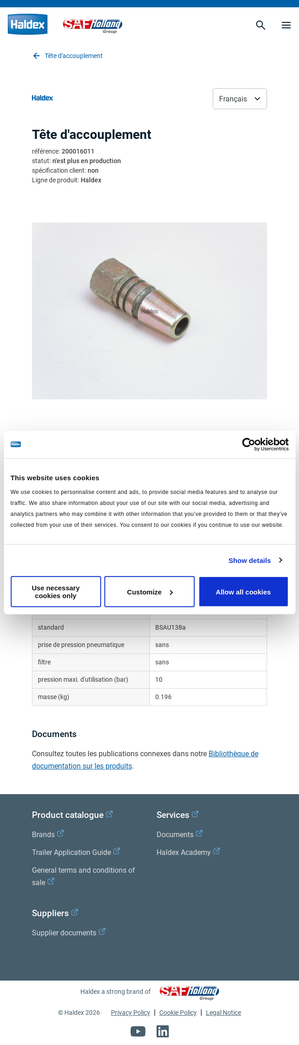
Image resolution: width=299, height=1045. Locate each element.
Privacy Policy (130, 1012)
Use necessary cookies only (55, 591)
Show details (250, 560)
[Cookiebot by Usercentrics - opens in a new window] (249, 444)
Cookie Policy (178, 1012)
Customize (150, 591)
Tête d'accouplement (67, 55)
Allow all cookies (243, 591)
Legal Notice (223, 1012)
